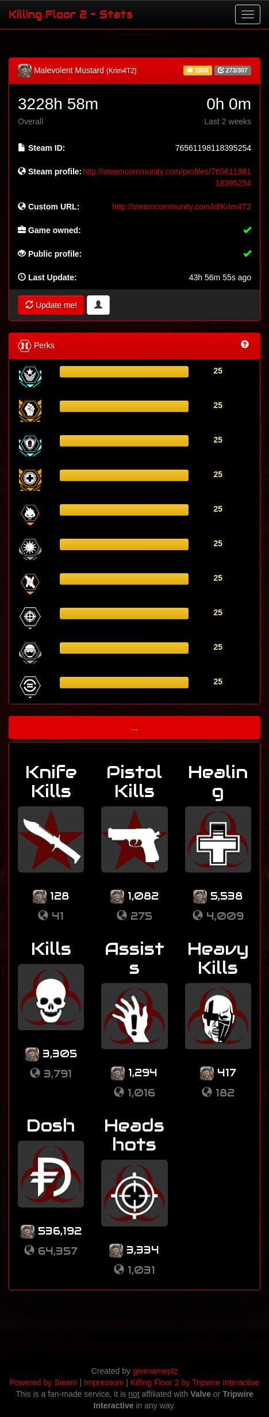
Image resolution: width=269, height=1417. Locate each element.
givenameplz (155, 1371)
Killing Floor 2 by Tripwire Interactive (195, 1382)
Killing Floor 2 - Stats (71, 14)
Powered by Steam (43, 1382)
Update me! (51, 305)
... (134, 727)
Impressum (104, 1382)
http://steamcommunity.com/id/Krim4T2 (181, 206)
